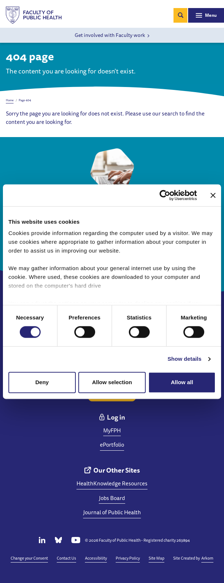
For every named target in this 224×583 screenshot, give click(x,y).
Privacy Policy (128, 558)
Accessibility (96, 558)
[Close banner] (213, 195)
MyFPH (112, 430)
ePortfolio (112, 444)
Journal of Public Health (112, 512)
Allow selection (112, 382)
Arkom (207, 558)
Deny (42, 382)
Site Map (156, 558)
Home (10, 100)
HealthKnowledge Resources (112, 483)
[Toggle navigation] (206, 15)
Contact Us (66, 558)
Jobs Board (112, 498)
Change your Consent (29, 558)
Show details (185, 359)
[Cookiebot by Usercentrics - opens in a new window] (165, 195)
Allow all (182, 382)
